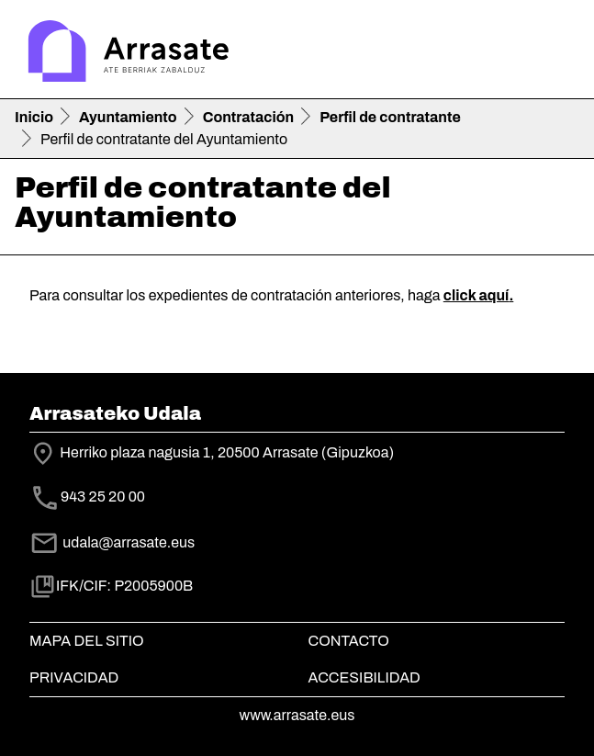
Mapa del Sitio (86, 641)
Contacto (348, 641)
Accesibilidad (364, 677)
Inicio (34, 117)
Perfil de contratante (390, 117)
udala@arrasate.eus (112, 542)
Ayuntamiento (128, 117)
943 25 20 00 (103, 497)
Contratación (248, 117)
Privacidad (73, 677)
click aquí (476, 295)
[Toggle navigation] (553, 53)
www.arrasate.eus (297, 715)
